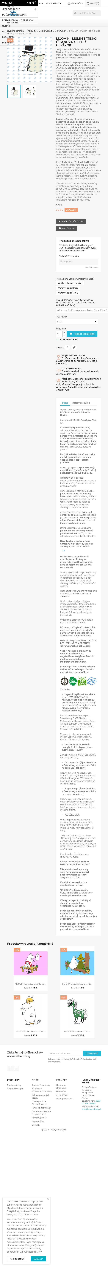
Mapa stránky (38, 1121)
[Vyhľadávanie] (87, 13)
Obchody (36, 1125)
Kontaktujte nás (39, 1117)
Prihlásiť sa (61, 1091)
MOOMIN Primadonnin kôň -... (77, 1031)
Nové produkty (14, 1085)
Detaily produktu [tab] (81, 402)
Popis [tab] (65, 402)
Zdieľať (67, 347)
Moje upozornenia (64, 1098)
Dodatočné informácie (69, 256)
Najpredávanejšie (15, 1088)
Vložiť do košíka (82, 334)
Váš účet (61, 1080)
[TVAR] (77, 321)
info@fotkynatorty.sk (91, 1109)
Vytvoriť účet (62, 1095)
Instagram (16, 1068)
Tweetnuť (74, 347)
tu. (63, 550)
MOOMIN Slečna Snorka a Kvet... (30, 1031)
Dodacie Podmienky (41, 1085)
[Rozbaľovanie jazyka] (37, 3)
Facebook (10, 1068)
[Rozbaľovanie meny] (57, 3)
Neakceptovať (17, 1258)
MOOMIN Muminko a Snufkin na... (77, 984)
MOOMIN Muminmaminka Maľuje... (30, 984)
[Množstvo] (59, 334)
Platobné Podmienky (41, 1107)
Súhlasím (38, 1258)
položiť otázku (67, 228)
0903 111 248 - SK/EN (91, 1102)
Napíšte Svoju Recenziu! (71, 221)
